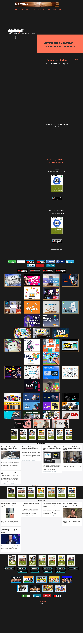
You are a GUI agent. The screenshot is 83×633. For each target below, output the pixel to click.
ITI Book (21, 4)
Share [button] (76, 59)
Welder (49, 9)
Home (16, 9)
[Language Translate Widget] (15, 31)
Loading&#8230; (56, 91)
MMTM (54, 9)
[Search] (63, 4)
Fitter (27, 9)
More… (60, 9)
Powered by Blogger (41, 601)
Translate (17, 32)
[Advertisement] (41, 20)
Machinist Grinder (41, 9)
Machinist (33, 9)
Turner (21, 9)
